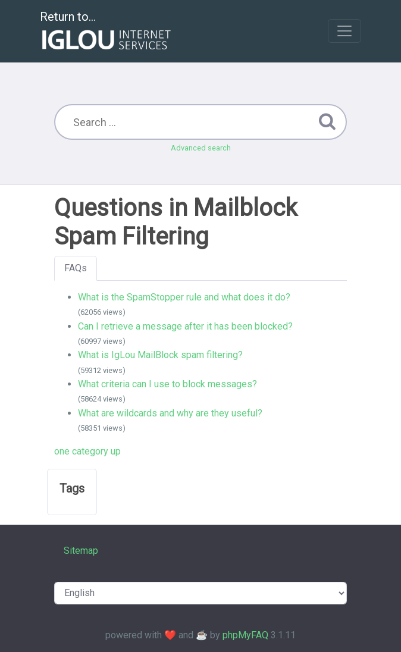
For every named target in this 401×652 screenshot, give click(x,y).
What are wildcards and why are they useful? (170, 413)
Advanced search (201, 147)
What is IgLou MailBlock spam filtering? (160, 355)
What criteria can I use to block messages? (167, 384)
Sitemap (81, 550)
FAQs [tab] (75, 268)
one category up (87, 451)
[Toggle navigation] (344, 31)
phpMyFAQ (245, 635)
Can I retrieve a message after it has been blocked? (185, 326)
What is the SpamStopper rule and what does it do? (184, 297)
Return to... (107, 32)
